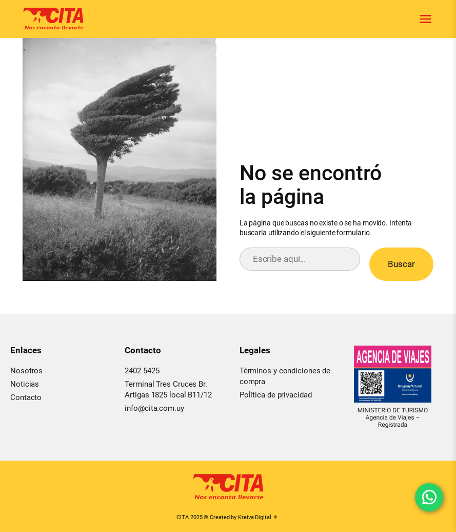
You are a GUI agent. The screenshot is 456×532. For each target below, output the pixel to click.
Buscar (401, 264)
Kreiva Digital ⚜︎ (257, 517)
